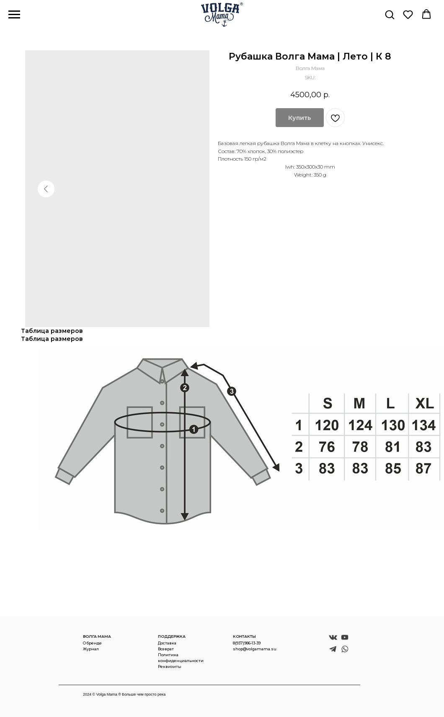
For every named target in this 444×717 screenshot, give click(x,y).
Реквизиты (169, 666)
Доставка (167, 643)
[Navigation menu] (14, 14)
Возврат (166, 649)
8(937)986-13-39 (247, 643)
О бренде (92, 643)
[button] (390, 14)
